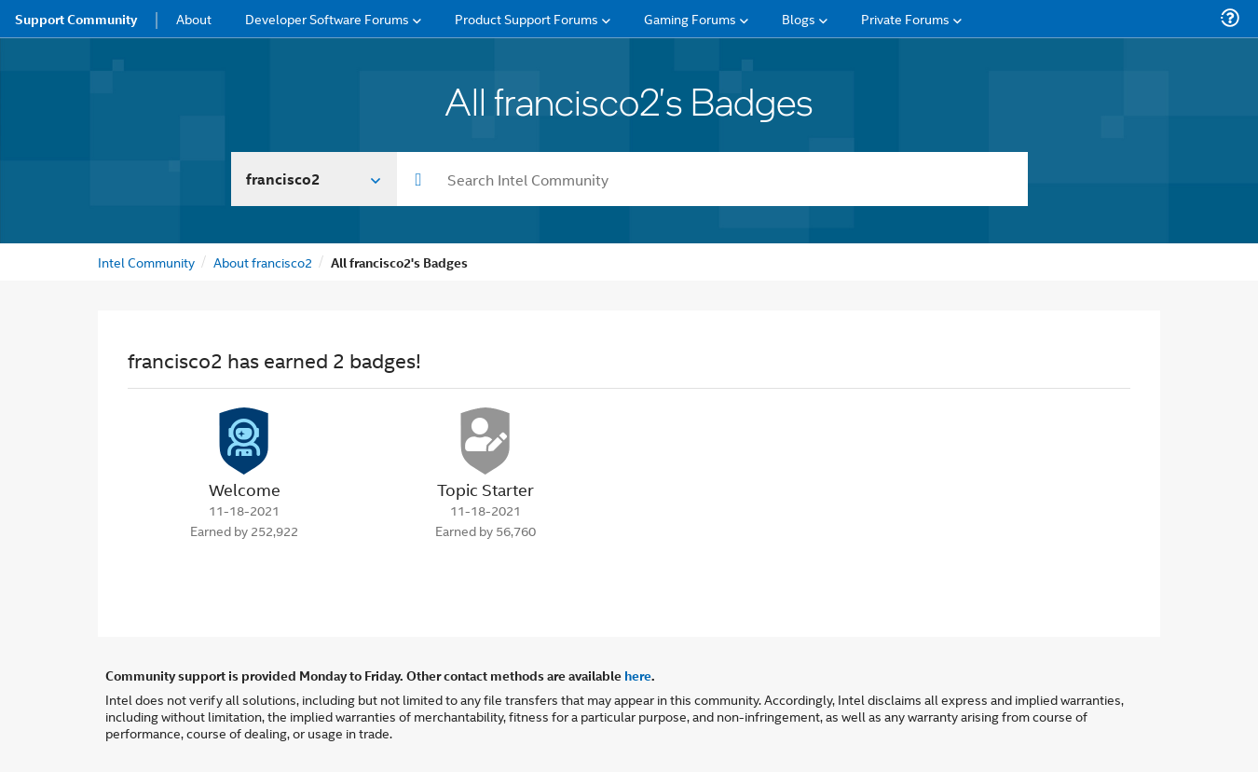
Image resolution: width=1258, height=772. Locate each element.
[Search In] (314, 179)
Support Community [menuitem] (76, 18)
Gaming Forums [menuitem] (690, 18)
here (637, 675)
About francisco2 (262, 261)
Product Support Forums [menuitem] (526, 18)
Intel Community (146, 261)
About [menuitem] (194, 18)
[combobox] (712, 179)
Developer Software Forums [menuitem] (327, 18)
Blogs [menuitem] (798, 18)
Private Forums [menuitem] (905, 18)
